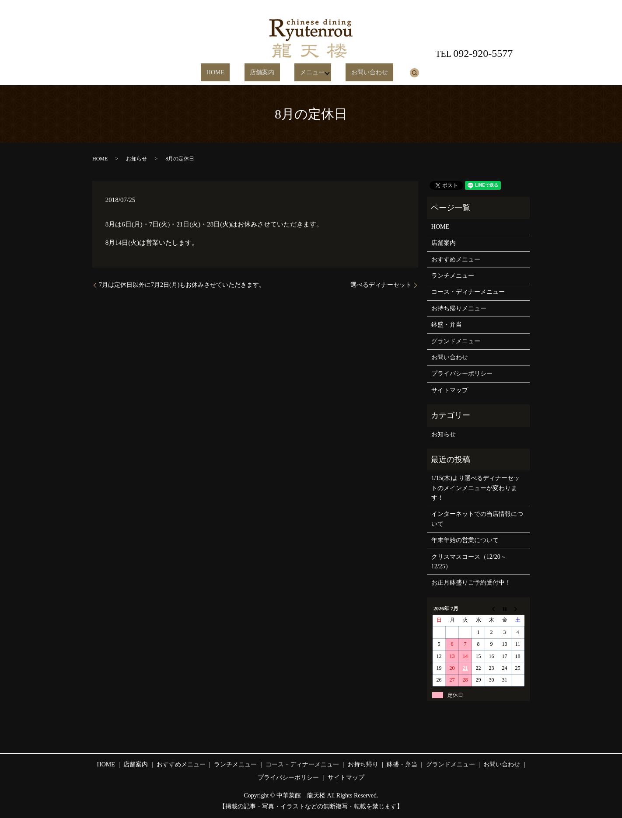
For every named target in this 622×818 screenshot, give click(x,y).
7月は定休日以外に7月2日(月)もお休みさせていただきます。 (182, 285)
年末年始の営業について (465, 540)
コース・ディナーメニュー (468, 292)
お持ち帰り (363, 764)
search (396, 72)
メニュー (302, 73)
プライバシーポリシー (462, 373)
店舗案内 (264, 73)
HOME (228, 73)
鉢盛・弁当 (446, 324)
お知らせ (136, 159)
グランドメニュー (455, 341)
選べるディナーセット (381, 285)
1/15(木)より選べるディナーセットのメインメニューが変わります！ (475, 488)
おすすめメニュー (455, 259)
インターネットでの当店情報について (477, 519)
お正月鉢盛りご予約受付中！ (471, 582)
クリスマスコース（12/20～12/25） (469, 561)
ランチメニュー (452, 275)
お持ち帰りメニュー (458, 308)
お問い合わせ (357, 73)
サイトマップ (449, 390)
